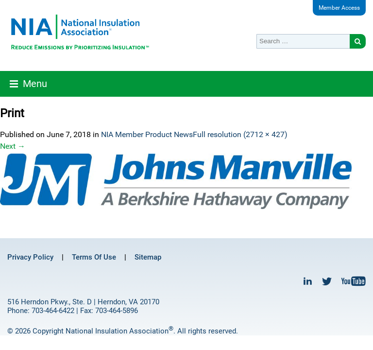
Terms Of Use (94, 257)
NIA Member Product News (147, 134)
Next (12, 146)
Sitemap (148, 257)
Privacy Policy (30, 257)
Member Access (339, 7)
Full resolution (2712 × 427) (240, 134)
